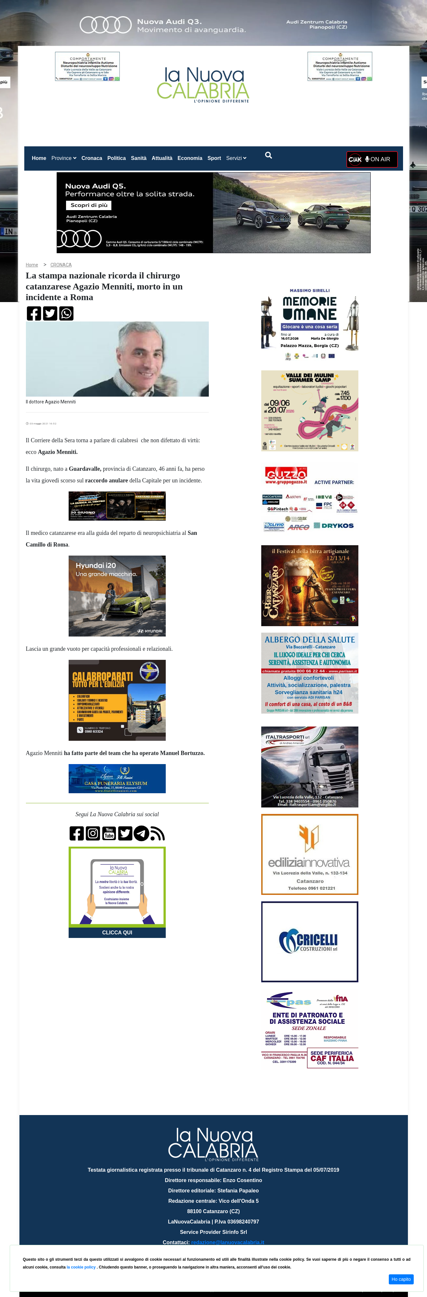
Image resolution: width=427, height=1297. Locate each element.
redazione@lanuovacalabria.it (227, 1242)
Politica (116, 158)
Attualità (162, 158)
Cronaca (92, 158)
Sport (214, 158)
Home (40, 157)
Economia (190, 158)
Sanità (139, 158)
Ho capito (401, 1279)
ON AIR (377, 159)
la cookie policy (82, 1267)
